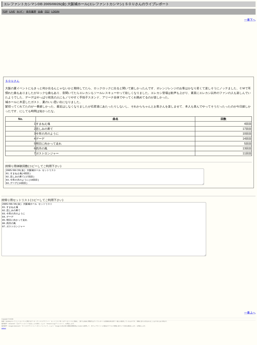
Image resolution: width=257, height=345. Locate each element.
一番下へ (250, 19)
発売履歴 (31, 11)
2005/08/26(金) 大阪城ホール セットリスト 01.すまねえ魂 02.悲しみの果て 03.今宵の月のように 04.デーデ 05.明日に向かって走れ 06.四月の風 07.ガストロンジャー (103, 237)
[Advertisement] (108, 50)
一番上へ (250, 326)
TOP (4, 11)
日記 (47, 11)
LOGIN (55, 11)
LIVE (12, 11)
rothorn (3, 342)
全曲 (40, 11)
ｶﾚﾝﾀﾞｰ (20, 11)
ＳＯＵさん (12, 80)
